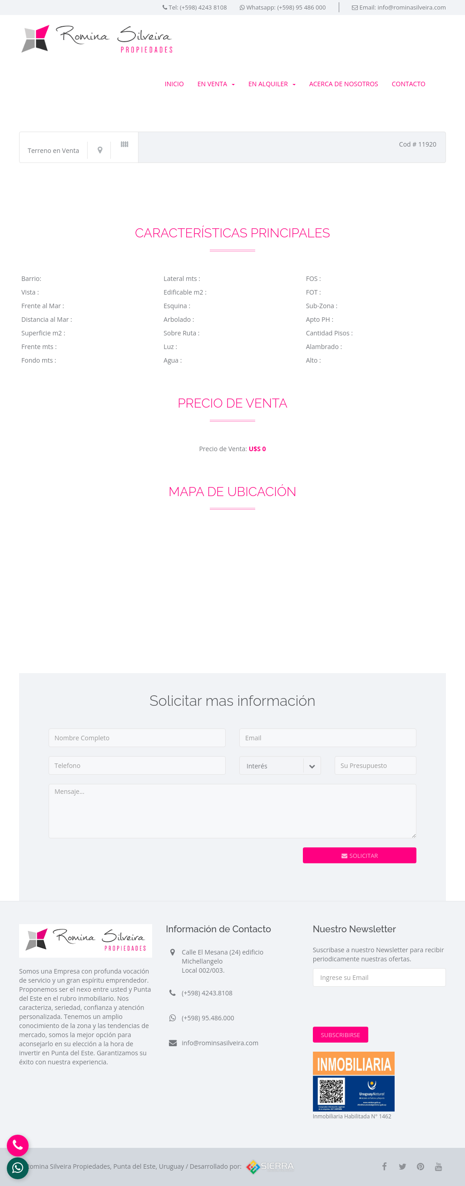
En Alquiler (272, 83)
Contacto (408, 83)
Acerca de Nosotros (343, 83)
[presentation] (245, 865)
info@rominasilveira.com (411, 7)
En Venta (216, 83)
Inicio (174, 83)
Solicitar (359, 855)
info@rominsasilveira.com (220, 1042)
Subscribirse (340, 1035)
